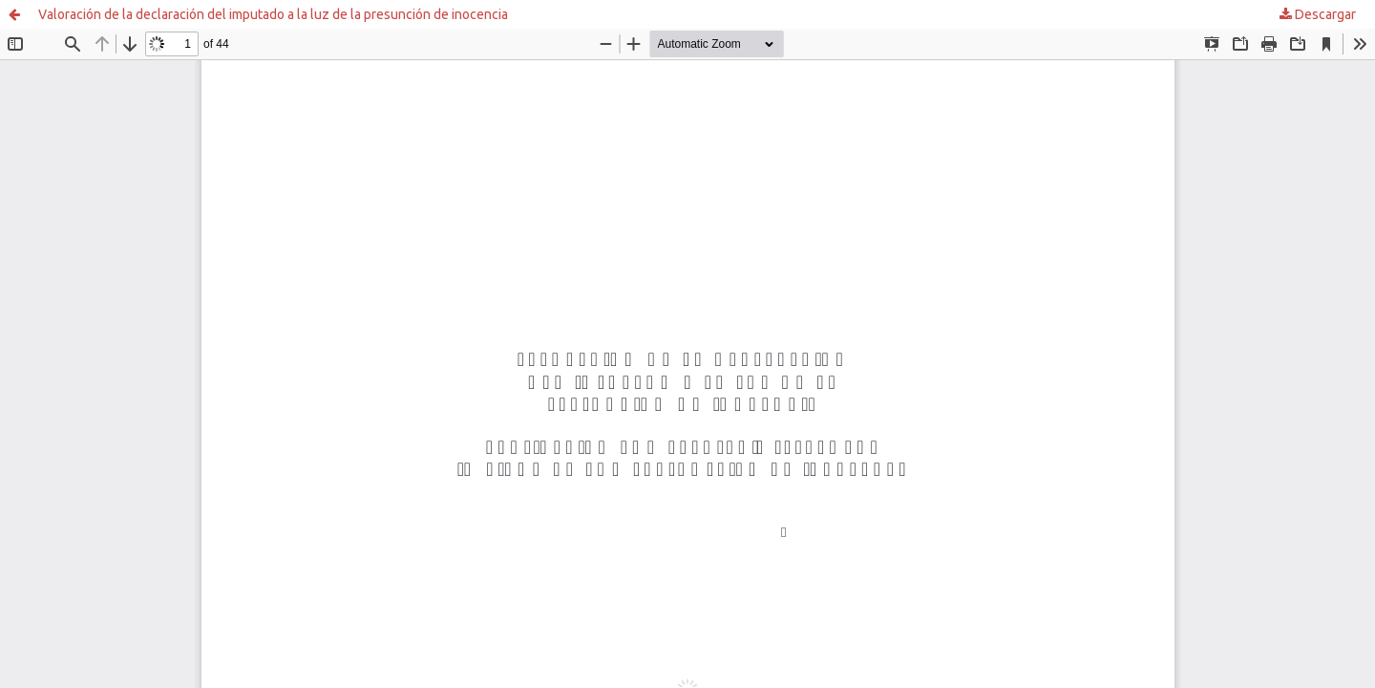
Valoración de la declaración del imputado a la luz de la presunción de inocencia (273, 14)
